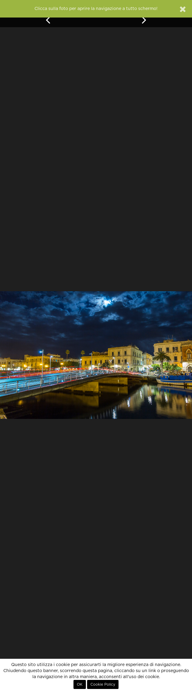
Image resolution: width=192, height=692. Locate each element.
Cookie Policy (102, 684)
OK (80, 684)
